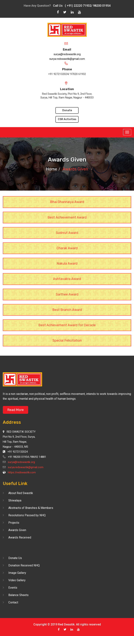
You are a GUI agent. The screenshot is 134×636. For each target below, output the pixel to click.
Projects (13, 522)
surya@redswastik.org (67, 54)
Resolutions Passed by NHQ (27, 515)
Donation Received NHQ (24, 565)
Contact (13, 602)
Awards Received (19, 537)
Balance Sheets (18, 595)
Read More (15, 410)
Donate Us (15, 558)
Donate (67, 110)
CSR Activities (67, 119)
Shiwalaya (14, 500)
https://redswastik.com (22, 472)
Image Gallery (17, 573)
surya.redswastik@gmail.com (67, 59)
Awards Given (17, 530)
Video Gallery (17, 580)
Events (12, 587)
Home (51, 169)
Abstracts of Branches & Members (30, 508)
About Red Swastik (20, 493)
